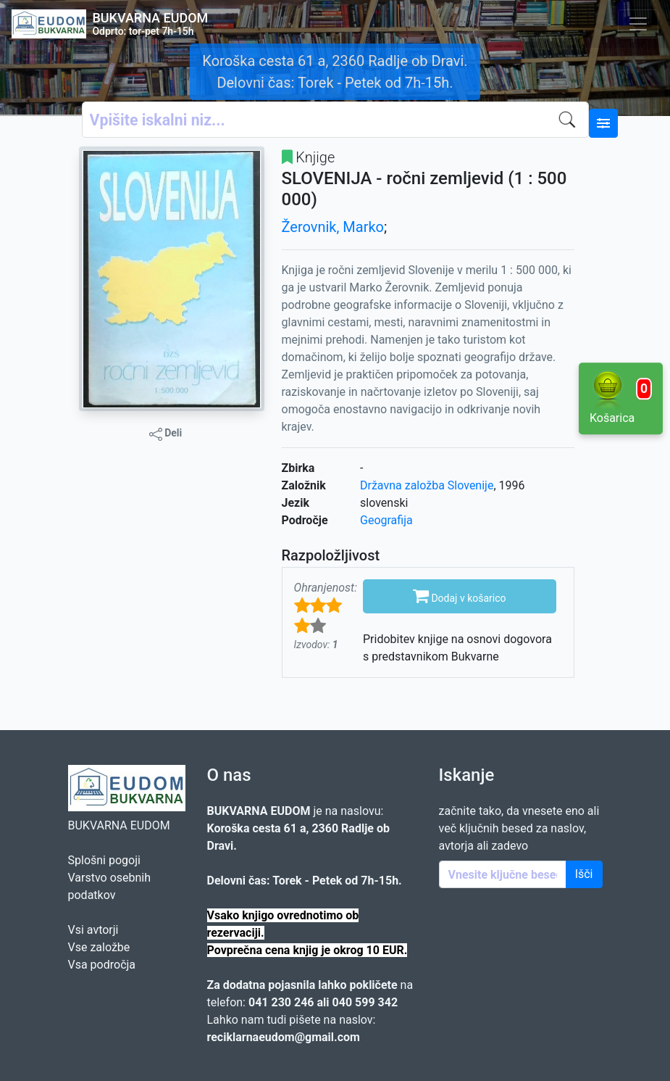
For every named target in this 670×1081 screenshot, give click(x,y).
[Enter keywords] (502, 874)
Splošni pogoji (104, 860)
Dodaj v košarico (459, 595)
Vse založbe (99, 947)
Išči (584, 874)
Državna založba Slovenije (426, 485)
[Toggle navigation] (638, 23)
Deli (166, 433)
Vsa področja (102, 965)
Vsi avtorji (93, 930)
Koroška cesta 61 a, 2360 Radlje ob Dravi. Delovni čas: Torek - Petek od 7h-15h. (334, 71)
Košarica (621, 397)
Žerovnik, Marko (333, 227)
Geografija (386, 520)
